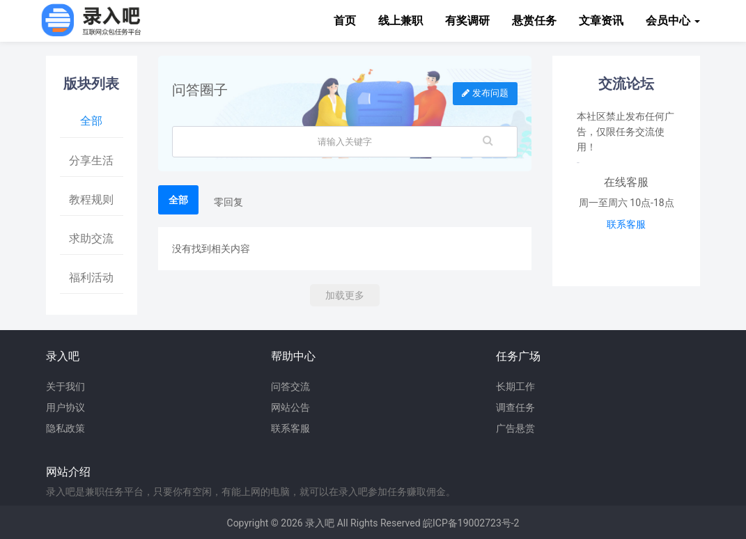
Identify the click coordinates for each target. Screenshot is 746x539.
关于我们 (65, 386)
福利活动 (91, 277)
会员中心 (673, 20)
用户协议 (65, 407)
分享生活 (91, 160)
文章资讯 (601, 20)
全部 (91, 120)
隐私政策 (65, 428)
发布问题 (485, 93)
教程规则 (91, 199)
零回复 (228, 202)
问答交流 (290, 386)
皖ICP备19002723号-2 (471, 523)
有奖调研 (467, 20)
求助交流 (91, 238)
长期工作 (515, 386)
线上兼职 (400, 20)
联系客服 (626, 224)
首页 (345, 20)
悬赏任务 (534, 20)
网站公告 (290, 407)
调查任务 (515, 407)
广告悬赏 (515, 428)
